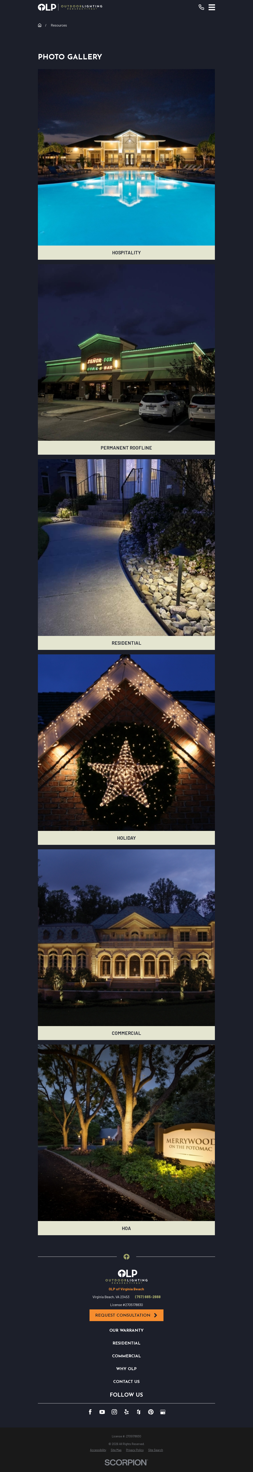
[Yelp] (126, 1412)
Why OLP (126, 1369)
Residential (126, 1343)
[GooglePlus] (163, 1412)
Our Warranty (126, 1331)
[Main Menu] (212, 7)
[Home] (70, 7)
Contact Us (126, 1382)
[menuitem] (98, 1450)
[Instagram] (114, 1412)
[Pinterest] (151, 1412)
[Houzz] (138, 1412)
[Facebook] (90, 1412)
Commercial (126, 1356)
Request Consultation (126, 1315)
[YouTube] (102, 1412)
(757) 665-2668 (148, 1297)
